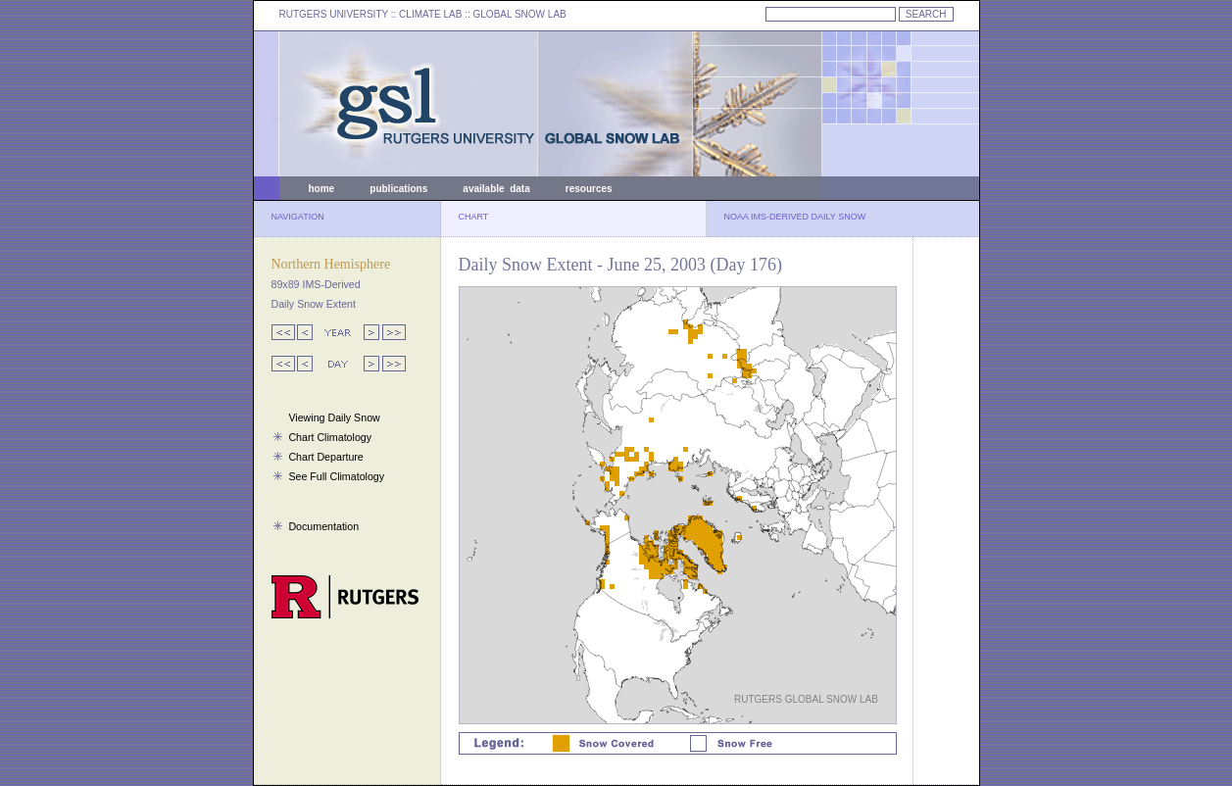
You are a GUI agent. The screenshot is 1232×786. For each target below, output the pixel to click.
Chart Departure (325, 457)
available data (496, 188)
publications (398, 188)
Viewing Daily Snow (333, 417)
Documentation (323, 526)
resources (589, 188)
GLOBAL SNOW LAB (520, 14)
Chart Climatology (329, 437)
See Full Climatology (336, 476)
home (322, 188)
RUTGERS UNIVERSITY (334, 14)
